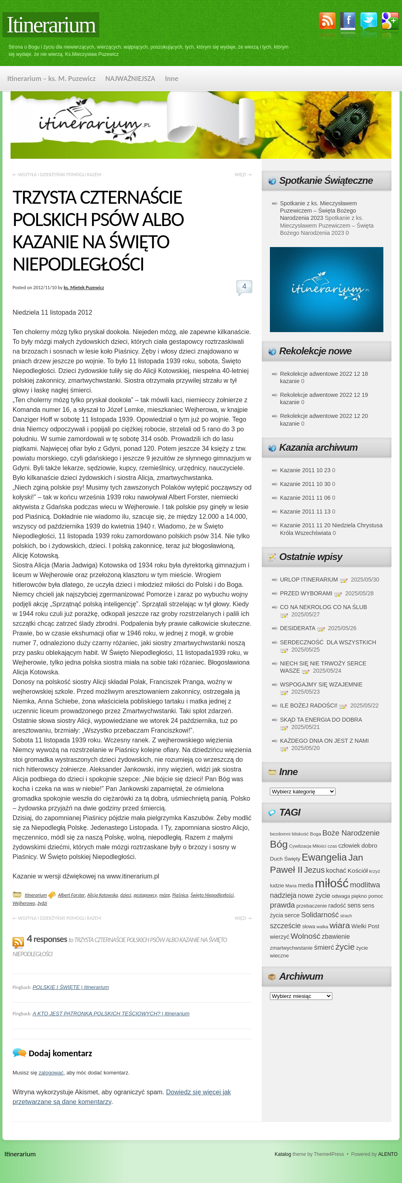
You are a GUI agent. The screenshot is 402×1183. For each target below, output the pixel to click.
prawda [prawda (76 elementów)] (282, 905)
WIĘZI (243, 174)
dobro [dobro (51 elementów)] (369, 845)
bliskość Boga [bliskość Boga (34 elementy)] (306, 833)
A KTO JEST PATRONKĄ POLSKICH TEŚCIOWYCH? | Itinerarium (110, 1013)
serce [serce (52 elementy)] (292, 915)
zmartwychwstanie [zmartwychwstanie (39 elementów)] (291, 948)
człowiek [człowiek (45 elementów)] (349, 845)
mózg (164, 895)
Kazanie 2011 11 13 (305, 511)
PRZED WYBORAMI (306, 593)
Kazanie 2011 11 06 (305, 498)
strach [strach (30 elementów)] (346, 915)
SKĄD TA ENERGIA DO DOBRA (321, 719)
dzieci (125, 895)
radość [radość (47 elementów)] (337, 905)
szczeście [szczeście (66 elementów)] (285, 926)
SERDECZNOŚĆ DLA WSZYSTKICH (328, 642)
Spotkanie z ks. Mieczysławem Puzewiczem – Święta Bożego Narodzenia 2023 (318, 210)
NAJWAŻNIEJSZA (130, 78)
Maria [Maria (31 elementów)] (291, 885)
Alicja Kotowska (102, 895)
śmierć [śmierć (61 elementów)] (324, 947)
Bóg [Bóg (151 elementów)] (279, 844)
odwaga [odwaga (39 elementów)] (340, 896)
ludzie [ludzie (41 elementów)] (277, 885)
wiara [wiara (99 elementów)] (339, 925)
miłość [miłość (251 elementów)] (332, 883)
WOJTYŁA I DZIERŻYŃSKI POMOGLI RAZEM (57, 174)
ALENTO (388, 1154)
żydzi (42, 903)
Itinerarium (50, 24)
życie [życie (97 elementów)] (345, 946)
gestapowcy (145, 895)
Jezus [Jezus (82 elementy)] (314, 869)
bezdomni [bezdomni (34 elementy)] (280, 833)
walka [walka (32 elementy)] (322, 926)
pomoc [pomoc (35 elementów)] (375, 896)
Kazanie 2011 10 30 (305, 484)
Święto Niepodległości (211, 895)
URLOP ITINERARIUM (309, 579)
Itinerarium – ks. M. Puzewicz (51, 78)
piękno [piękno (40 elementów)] (359, 896)
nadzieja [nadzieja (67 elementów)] (283, 895)
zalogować (50, 1073)
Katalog (283, 1154)
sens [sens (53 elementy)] (354, 905)
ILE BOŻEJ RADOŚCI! (309, 705)
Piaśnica (180, 895)
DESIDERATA (297, 628)
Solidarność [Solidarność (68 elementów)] (320, 915)
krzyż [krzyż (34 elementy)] (374, 871)
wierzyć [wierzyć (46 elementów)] (279, 937)
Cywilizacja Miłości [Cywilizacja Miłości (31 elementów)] (308, 846)
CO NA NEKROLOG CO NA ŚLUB (323, 607)
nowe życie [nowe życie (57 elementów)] (314, 895)
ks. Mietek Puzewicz (84, 287)
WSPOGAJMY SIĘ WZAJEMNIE (321, 684)
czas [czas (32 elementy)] (332, 846)
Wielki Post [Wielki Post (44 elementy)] (365, 926)
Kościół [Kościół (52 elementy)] (358, 870)
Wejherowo (24, 903)
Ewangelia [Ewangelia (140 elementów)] (324, 857)
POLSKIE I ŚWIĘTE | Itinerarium (70, 987)
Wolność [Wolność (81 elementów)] (306, 936)
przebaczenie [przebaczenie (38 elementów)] (311, 906)
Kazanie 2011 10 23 (305, 470)
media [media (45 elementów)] (306, 885)
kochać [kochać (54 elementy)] (336, 870)
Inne (171, 78)
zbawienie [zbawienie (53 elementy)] (336, 936)
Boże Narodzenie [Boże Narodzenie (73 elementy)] (351, 833)
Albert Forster (71, 895)
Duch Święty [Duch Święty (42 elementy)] (285, 859)
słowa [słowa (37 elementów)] (308, 926)
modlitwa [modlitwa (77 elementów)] (365, 884)
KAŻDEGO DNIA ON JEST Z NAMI (324, 741)
